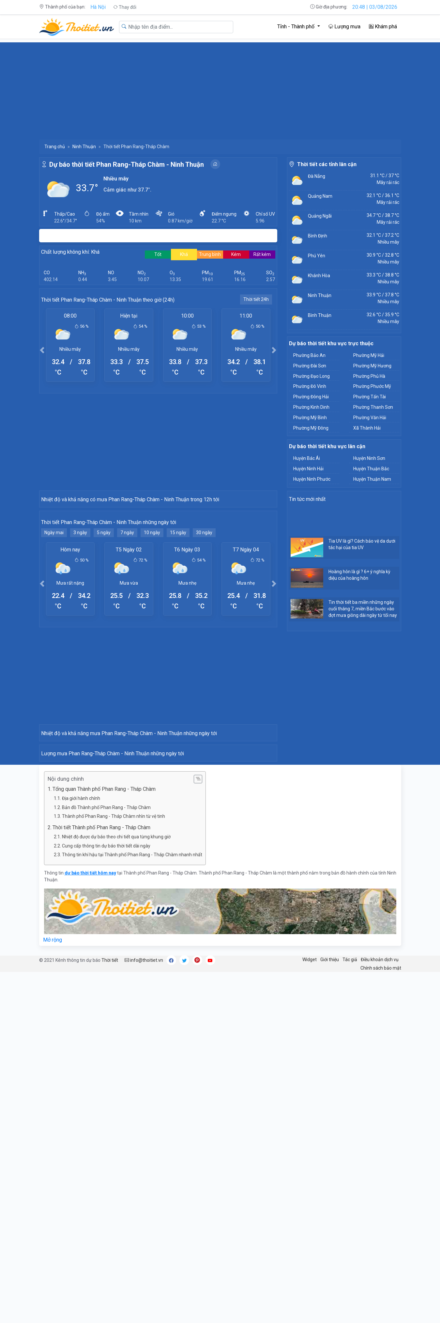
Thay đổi (124, 7)
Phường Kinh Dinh (311, 407)
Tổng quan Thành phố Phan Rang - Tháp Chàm (104, 1140)
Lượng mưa (344, 26)
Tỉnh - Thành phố (296, 26)
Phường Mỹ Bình (310, 417)
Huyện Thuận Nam (372, 479)
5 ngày (104, 649)
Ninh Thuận (84, 146)
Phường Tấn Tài (369, 396)
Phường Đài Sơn (309, 365)
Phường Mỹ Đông (310, 428)
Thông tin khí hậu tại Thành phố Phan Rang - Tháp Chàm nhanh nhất (132, 1205)
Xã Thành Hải (367, 428)
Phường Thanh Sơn (373, 407)
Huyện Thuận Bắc (371, 468)
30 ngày (204, 649)
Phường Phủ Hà (369, 376)
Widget (309, 1310)
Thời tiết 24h (256, 299)
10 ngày (152, 649)
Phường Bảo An (309, 355)
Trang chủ (54, 146)
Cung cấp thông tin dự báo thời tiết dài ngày (106, 1196)
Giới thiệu (329, 1310)
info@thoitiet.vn (144, 1311)
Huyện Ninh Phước (311, 479)
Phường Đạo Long (311, 376)
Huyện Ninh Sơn (369, 458)
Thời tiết (109, 1311)
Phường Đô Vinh (309, 386)
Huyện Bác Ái (306, 458)
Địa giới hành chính (81, 1149)
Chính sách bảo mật (380, 1318)
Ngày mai (54, 649)
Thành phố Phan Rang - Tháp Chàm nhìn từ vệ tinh (113, 1167)
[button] (42, 349)
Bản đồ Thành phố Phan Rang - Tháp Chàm (106, 1158)
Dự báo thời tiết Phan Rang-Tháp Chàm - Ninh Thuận (126, 164)
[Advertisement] (220, 88)
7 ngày (127, 649)
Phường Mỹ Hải (368, 355)
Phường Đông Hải (311, 396)
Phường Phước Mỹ (372, 386)
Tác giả (349, 1310)
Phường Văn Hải (369, 417)
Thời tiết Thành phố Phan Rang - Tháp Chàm (101, 1178)
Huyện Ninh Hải (308, 468)
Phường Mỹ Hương (372, 365)
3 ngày (80, 649)
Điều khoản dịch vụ (380, 1310)
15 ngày (178, 649)
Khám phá (383, 26)
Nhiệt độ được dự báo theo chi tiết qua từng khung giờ (116, 1187)
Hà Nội (98, 7)
